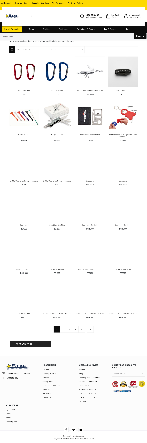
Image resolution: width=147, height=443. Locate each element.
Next (90, 329)
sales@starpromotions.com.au (16, 373)
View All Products (11, 29)
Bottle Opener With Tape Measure (24, 181)
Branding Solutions (40, 3)
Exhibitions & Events (86, 29)
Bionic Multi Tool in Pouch (90, 135)
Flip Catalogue (58, 3)
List (18, 49)
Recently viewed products (89, 377)
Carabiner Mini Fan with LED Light (90, 269)
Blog (81, 373)
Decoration (46, 393)
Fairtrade (82, 401)
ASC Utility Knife (122, 90)
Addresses (10, 418)
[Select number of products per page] (68, 49)
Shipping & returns (49, 373)
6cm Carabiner (24, 90)
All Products (6, 3)
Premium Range (22, 3)
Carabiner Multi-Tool (123, 269)
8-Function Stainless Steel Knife (90, 90)
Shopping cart (11, 421)
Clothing (46, 29)
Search (140, 36)
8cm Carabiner (57, 90)
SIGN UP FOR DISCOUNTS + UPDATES (125, 366)
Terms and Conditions (51, 385)
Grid (12, 49)
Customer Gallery (75, 3)
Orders (8, 414)
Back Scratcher (24, 135)
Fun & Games (110, 29)
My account (10, 410)
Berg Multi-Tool (57, 135)
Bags (31, 29)
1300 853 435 (10, 378)
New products (84, 385)
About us (46, 389)
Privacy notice (47, 381)
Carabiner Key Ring (57, 225)
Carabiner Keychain (90, 225)
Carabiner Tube (24, 314)
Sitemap (45, 370)
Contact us (46, 397)
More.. (127, 29)
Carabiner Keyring (57, 269)
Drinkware (63, 29)
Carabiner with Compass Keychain (57, 314)
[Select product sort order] (37, 49)
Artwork (45, 377)
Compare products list (88, 381)
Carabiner (90, 181)
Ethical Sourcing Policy (88, 397)
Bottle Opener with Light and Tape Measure (123, 136)
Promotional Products (87, 389)
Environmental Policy (87, 393)
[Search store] (73, 36)
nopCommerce (78, 436)
